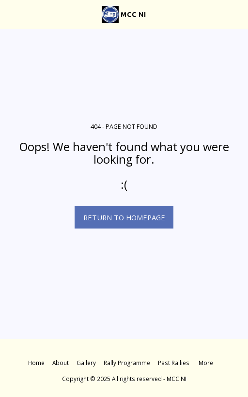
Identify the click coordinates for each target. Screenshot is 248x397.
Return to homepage (124, 217)
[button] (10, 14)
